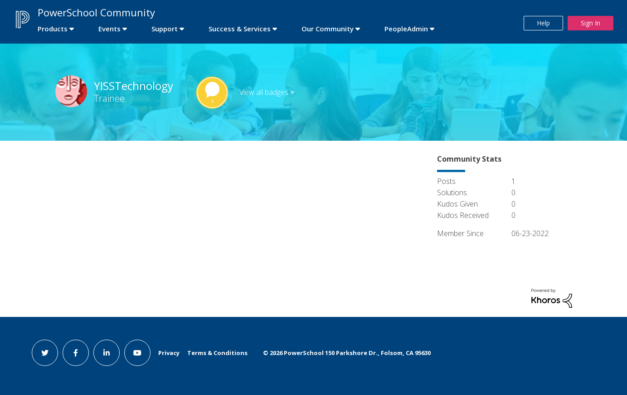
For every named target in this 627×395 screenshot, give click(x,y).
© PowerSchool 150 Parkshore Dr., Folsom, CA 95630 (347, 353)
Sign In (590, 23)
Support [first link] (164, 28)
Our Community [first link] (327, 28)
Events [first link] (109, 28)
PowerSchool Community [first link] (96, 12)
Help (543, 23)
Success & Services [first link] (240, 28)
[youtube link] (137, 353)
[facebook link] (76, 353)
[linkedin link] (106, 353)
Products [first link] (53, 28)
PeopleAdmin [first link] (406, 28)
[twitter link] (45, 353)
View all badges (263, 92)
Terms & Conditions (217, 353)
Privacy (169, 353)
